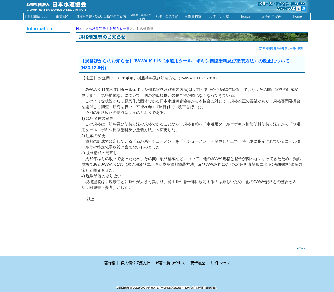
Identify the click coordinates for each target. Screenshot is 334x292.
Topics (245, 16)
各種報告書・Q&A (89, 16)
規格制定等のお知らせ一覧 (109, 29)
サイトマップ (220, 263)
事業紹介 (62, 17)
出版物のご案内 (115, 16)
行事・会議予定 (167, 16)
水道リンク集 (219, 17)
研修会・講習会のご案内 (140, 17)
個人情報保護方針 (135, 263)
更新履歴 (197, 263)
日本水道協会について (36, 17)
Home (297, 16)
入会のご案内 (271, 17)
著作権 (109, 263)
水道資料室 (192, 17)
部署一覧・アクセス (170, 263)
